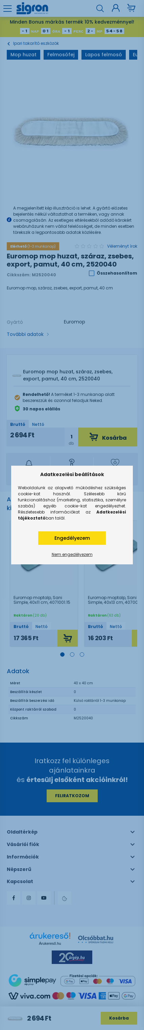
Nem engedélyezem (72, 554)
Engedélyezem (72, 538)
